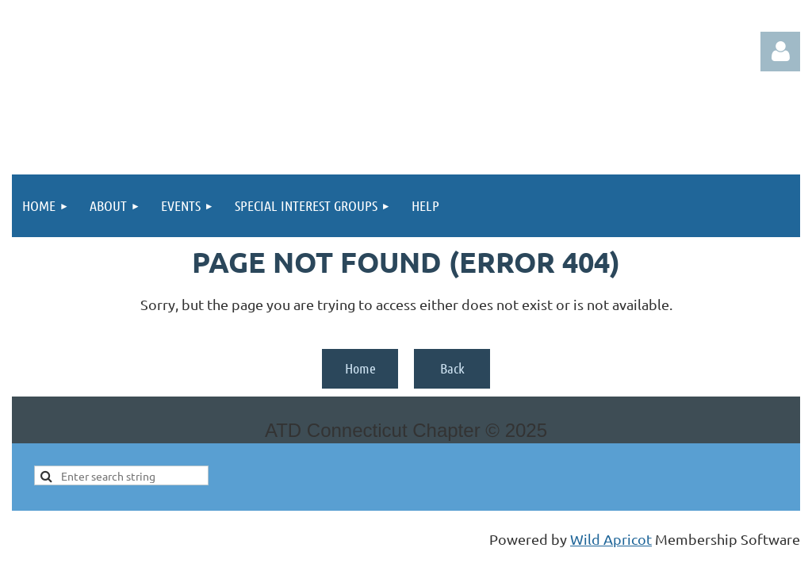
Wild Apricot (611, 539)
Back (452, 368)
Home (360, 368)
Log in (780, 51)
